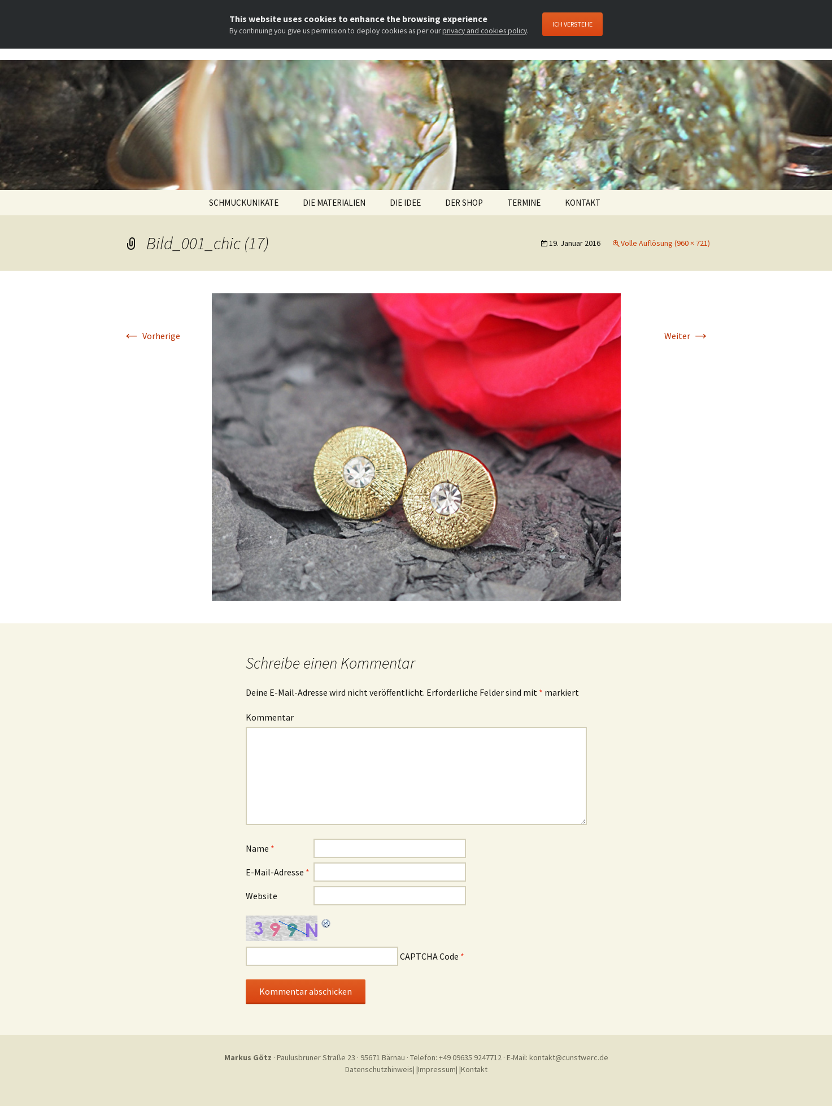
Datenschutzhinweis (379, 1069)
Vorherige (151, 335)
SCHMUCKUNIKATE (243, 202)
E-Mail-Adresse (278, 872)
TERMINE (524, 202)
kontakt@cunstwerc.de (568, 1057)
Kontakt (474, 1069)
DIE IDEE (405, 202)
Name (260, 848)
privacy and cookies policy (484, 31)
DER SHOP (464, 202)
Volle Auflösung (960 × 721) (665, 243)
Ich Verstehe (572, 24)
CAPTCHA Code (429, 956)
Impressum (437, 1069)
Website (261, 895)
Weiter (687, 335)
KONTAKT (582, 202)
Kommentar (270, 717)
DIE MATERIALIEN (334, 202)
